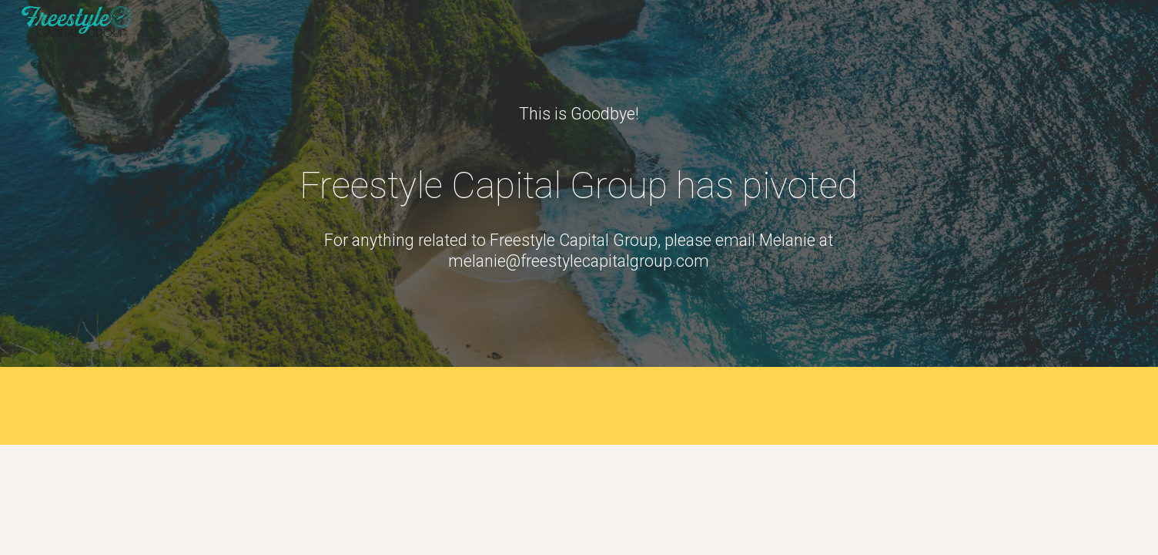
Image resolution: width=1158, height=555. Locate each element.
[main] (579, 113)
